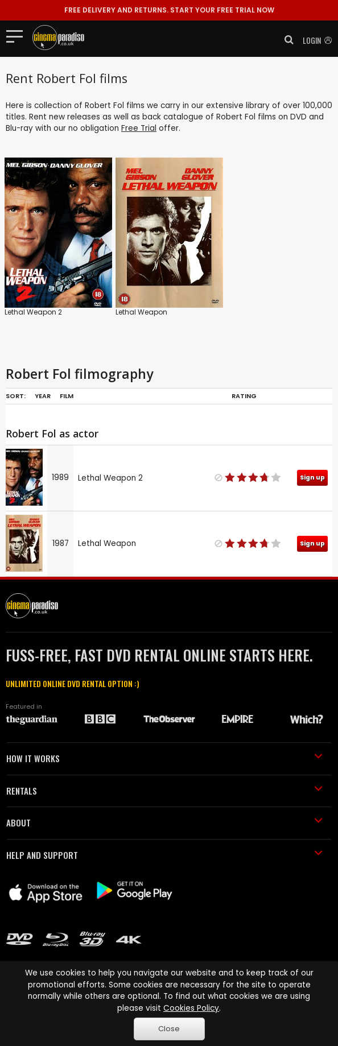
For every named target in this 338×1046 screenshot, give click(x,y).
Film (66, 395)
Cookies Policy (191, 1008)
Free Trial (138, 128)
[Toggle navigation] (18, 35)
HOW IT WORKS (164, 758)
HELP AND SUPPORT (164, 855)
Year (43, 395)
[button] (286, 40)
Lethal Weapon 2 (33, 312)
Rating (244, 395)
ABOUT (164, 822)
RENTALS (164, 790)
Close (169, 1028)
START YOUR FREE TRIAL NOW (169, 10)
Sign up (312, 477)
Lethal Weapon (141, 312)
